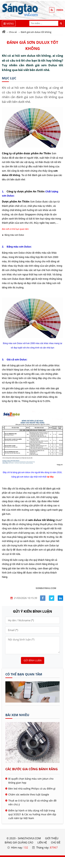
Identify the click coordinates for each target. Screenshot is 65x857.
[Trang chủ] (4, 32)
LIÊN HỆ (42, 842)
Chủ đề (55, 842)
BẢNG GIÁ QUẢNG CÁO (19, 842)
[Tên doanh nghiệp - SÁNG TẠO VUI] (32, 701)
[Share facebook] (42, 598)
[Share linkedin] (60, 598)
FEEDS (60, 9)
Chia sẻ (13, 32)
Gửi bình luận (33, 660)
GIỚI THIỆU (51, 838)
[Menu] (9, 23)
